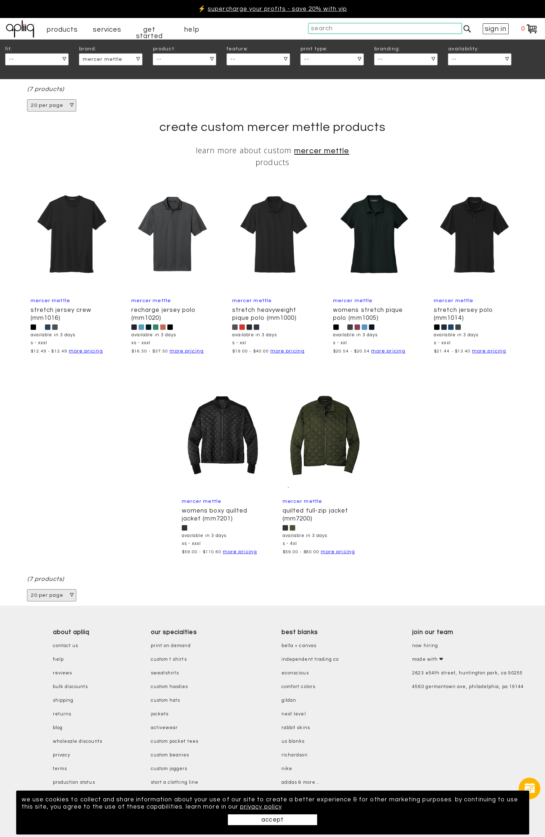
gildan (288, 700)
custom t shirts (169, 659)
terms (60, 769)
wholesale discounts (77, 741)
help (191, 29)
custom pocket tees (174, 741)
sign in (495, 28)
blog (58, 727)
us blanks (293, 741)
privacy (61, 755)
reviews (62, 673)
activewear (164, 727)
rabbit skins (295, 727)
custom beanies (170, 755)
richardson (294, 755)
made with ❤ (427, 659)
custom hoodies (169, 686)
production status (74, 782)
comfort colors (298, 686)
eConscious (295, 673)
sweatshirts (165, 673)
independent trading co (310, 659)
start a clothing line (174, 782)
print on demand (171, 645)
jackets (159, 714)
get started (149, 33)
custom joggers (169, 769)
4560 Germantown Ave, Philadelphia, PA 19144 (468, 686)
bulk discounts (70, 686)
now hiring (425, 645)
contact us (65, 645)
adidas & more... (300, 782)
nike (286, 769)
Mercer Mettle (321, 151)
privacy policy (261, 807)
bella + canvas (298, 645)
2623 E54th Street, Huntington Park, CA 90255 (467, 673)
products (62, 29)
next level (293, 714)
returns (62, 714)
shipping (63, 700)
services (107, 29)
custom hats (165, 700)
